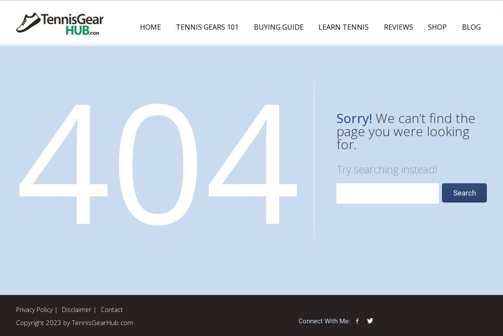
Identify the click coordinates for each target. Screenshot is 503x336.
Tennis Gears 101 (207, 27)
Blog (471, 27)
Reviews (398, 27)
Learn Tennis (343, 27)
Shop (437, 27)
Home (150, 27)
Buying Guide (279, 27)
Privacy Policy (34, 309)
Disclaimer (76, 309)
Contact (112, 309)
